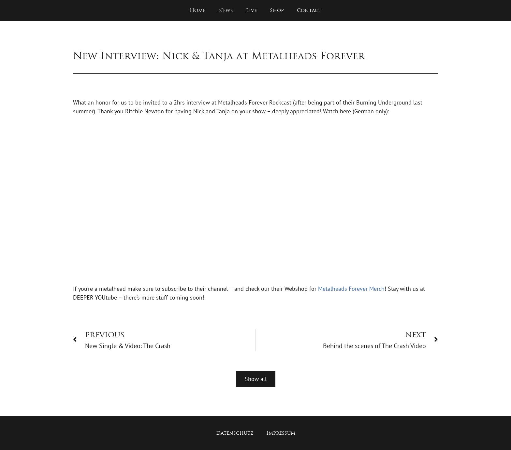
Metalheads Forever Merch (351, 288)
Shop (277, 10)
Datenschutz (234, 433)
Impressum (280, 433)
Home (197, 10)
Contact (309, 10)
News (225, 10)
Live (251, 10)
